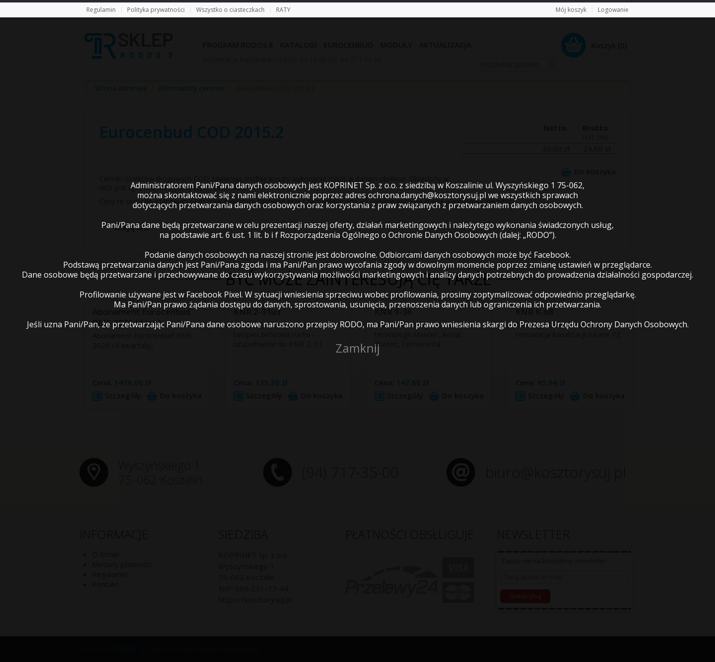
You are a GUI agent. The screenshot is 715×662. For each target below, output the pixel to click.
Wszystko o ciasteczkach (230, 9)
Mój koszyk (571, 9)
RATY (283, 9)
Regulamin (101, 9)
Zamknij (358, 348)
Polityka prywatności (156, 9)
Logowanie (613, 9)
